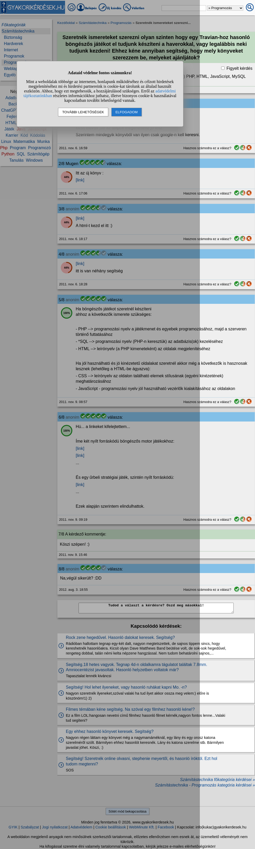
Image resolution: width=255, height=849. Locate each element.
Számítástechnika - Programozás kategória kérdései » (205, 785)
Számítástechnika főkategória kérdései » (217, 779)
